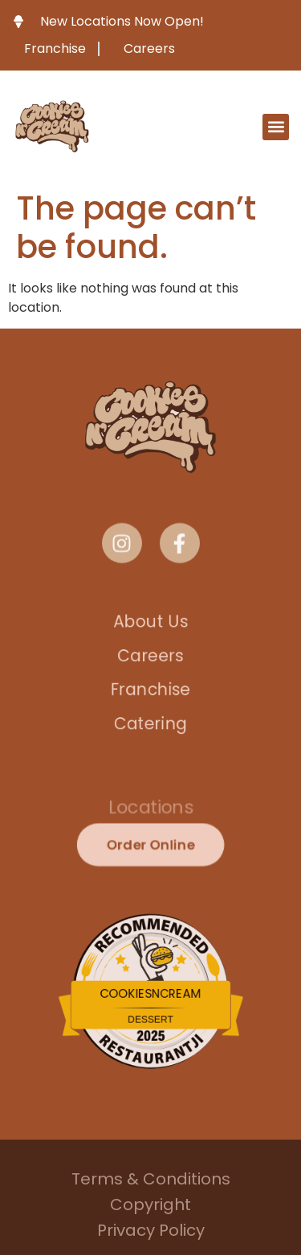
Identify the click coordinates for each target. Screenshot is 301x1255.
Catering (150, 728)
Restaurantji (150, 1046)
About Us (150, 615)
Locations (150, 809)
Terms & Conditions (150, 1181)
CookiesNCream (150, 994)
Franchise (150, 690)
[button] (275, 127)
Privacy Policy (151, 1232)
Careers (151, 653)
